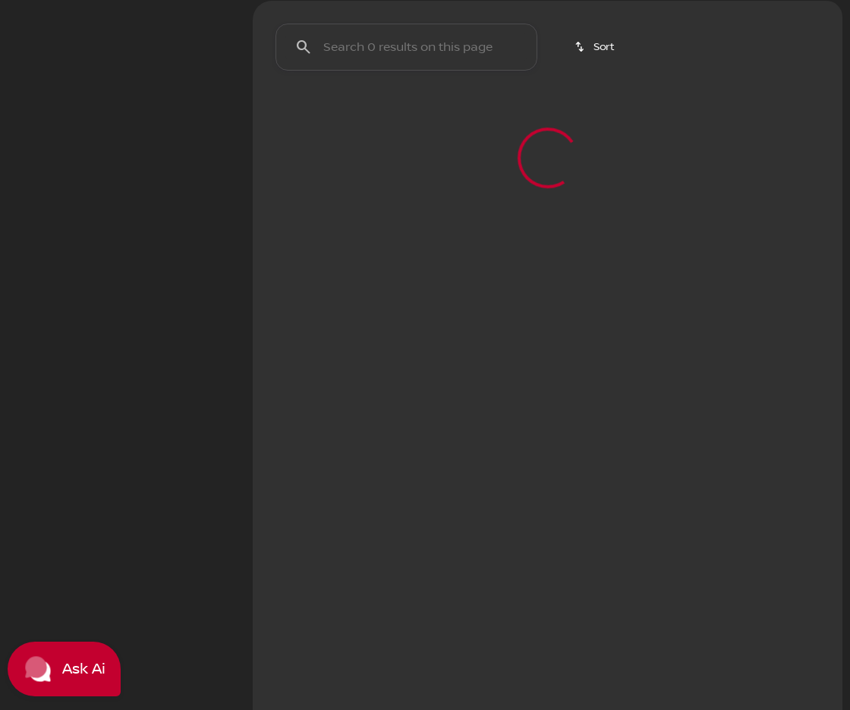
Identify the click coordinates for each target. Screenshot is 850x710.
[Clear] (184, 496)
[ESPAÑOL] (114, 12)
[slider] (35, 314)
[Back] (196, 187)
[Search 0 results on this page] (406, 128)
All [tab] (122, 113)
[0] (48, 392)
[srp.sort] (596, 128)
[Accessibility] (42, 12)
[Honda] (40, 218)
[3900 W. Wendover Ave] (778, 12)
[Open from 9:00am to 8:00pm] (640, 12)
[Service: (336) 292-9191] (401, 12)
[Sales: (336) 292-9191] (502, 12)
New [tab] (48, 113)
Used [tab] (197, 113)
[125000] (186, 392)
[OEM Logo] (38, 50)
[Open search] (666, 50)
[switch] (102, 151)
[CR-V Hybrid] (111, 218)
